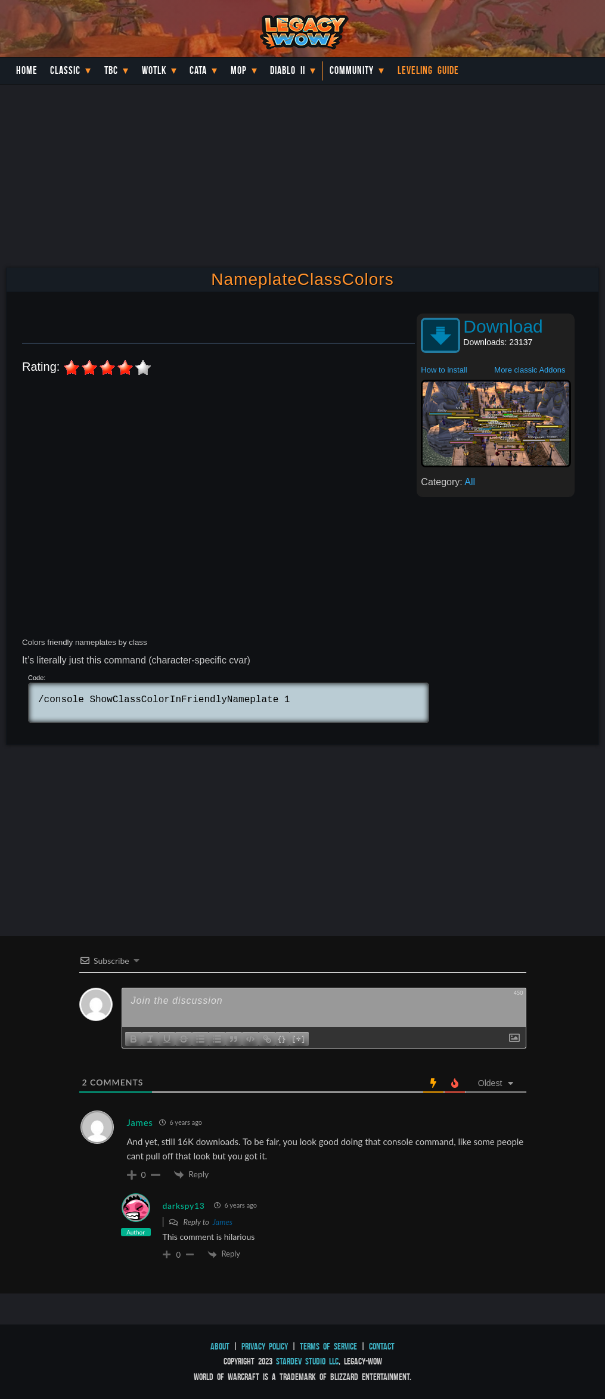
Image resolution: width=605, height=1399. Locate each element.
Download (502, 326)
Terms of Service (328, 1346)
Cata (198, 70)
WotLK (154, 70)
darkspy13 (184, 1206)
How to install (444, 369)
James (222, 1222)
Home (27, 70)
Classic (65, 70)
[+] (299, 1038)
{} (282, 1038)
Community (352, 70)
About (219, 1346)
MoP (239, 70)
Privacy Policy (264, 1346)
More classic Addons (529, 369)
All (469, 482)
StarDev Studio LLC (307, 1361)
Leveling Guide (428, 70)
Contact (382, 1346)
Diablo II (287, 70)
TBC (111, 70)
